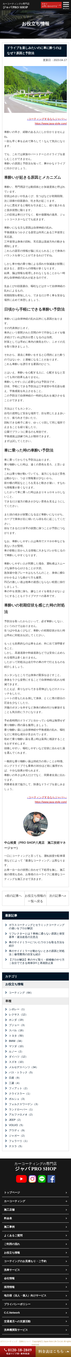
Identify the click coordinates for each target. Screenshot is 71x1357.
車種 (8, 1001)
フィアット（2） (19, 1088)
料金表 (8, 1218)
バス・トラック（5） (21, 1072)
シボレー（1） (17, 1009)
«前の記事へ (13, 895)
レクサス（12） (18, 1014)
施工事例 (9, 1226)
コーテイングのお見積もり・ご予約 (25, 1261)
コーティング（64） (21, 992)
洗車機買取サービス (16, 1329)
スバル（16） (17, 1030)
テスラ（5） (16, 1146)
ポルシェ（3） (17, 1098)
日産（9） (15, 1077)
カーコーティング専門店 (35, 1166)
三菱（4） (15, 1083)
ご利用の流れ (12, 1243)
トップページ (12, 1192)
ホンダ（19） (17, 1019)
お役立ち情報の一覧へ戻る (35, 898)
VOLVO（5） (17, 1125)
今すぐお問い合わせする (49, 5)
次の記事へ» (57, 895)
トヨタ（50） (17, 1035)
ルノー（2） (16, 1051)
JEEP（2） (15, 1119)
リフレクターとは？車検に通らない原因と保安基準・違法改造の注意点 (37, 935)
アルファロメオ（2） (21, 1114)
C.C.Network (12, 1312)
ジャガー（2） (17, 1135)
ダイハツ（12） (18, 1056)
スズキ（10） (17, 1061)
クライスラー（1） (20, 1093)
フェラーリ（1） (19, 1140)
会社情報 (9, 1278)
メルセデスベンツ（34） (23, 1067)
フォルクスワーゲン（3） (24, 1104)
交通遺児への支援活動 (17, 1321)
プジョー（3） (17, 1025)
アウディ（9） (17, 1130)
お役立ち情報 (14, 984)
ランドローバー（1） (21, 1109)
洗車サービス (12, 1269)
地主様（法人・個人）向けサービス (25, 1295)
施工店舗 (9, 1209)
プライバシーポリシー (17, 1304)
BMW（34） (16, 1040)
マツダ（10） (17, 1046)
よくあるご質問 (13, 1235)
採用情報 (9, 1286)
